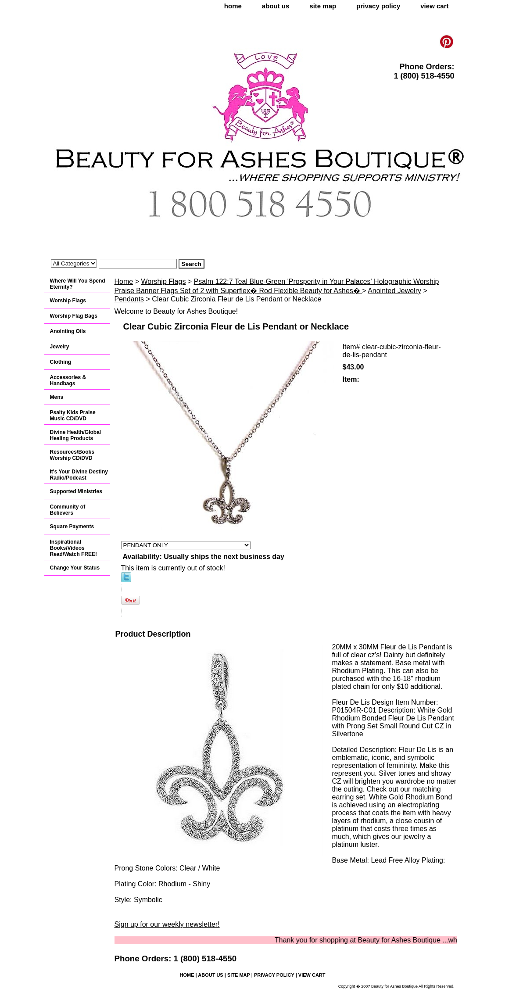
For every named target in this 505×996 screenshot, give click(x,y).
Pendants (129, 299)
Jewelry (59, 347)
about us (276, 6)
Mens (57, 397)
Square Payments (72, 526)
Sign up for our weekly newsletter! (167, 924)
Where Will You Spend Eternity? (77, 284)
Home (124, 281)
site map (322, 6)
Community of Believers (68, 510)
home (233, 6)
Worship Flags (163, 281)
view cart (434, 6)
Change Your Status (75, 568)
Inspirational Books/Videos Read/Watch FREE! (73, 548)
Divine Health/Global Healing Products (75, 435)
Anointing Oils (68, 331)
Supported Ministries (76, 491)
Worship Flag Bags (73, 316)
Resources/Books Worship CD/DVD (72, 455)
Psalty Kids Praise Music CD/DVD (73, 415)
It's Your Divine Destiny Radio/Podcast (79, 475)
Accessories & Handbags (68, 380)
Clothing (61, 362)
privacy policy (378, 6)
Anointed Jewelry (394, 290)
